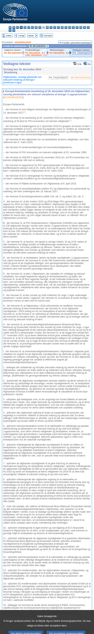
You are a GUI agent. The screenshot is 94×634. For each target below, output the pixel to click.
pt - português (77, 27)
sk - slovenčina (84, 27)
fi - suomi (10, 30)
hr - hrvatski (47, 27)
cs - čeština (17, 27)
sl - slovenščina (88, 27)
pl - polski (73, 27)
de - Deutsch (25, 27)
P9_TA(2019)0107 (82, 53)
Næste (31, 36)
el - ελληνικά (32, 27)
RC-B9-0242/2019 (13, 53)
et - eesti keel (28, 27)
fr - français (39, 27)
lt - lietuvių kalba (58, 27)
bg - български (10, 27)
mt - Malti (65, 27)
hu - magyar (62, 27)
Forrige (21, 36)
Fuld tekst (48, 36)
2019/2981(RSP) (23, 42)
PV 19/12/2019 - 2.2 (35, 53)
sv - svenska (13, 30)
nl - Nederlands (69, 27)
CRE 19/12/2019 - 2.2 (36, 55)
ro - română (80, 27)
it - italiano (51, 27)
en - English (36, 27)
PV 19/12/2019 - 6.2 (59, 53)
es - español (13, 27)
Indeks (9, 36)
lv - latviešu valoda (54, 27)
